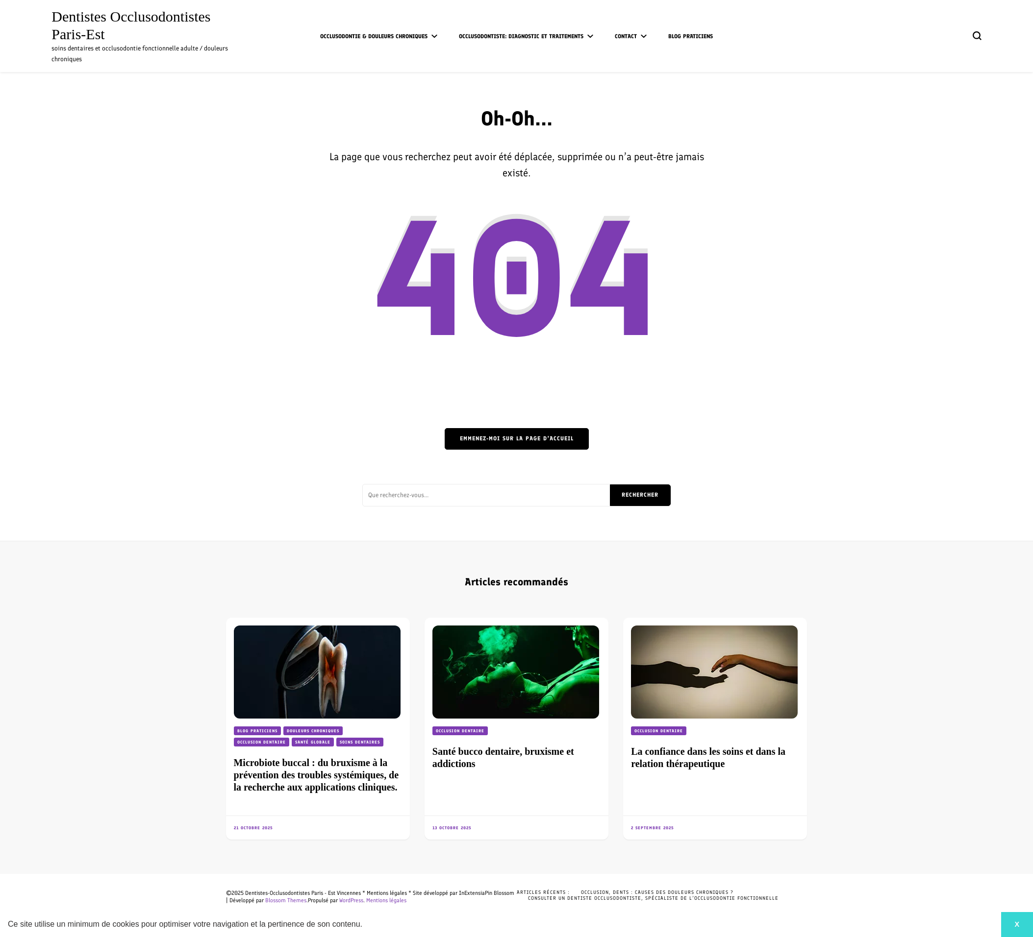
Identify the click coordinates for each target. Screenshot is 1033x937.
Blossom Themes (285, 900)
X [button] (1016, 924)
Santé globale (312, 742)
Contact (626, 36)
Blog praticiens (690, 36)
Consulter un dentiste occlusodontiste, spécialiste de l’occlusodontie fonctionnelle (653, 898)
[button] (366, 925)
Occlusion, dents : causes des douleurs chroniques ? (657, 892)
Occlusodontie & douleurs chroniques (374, 36)
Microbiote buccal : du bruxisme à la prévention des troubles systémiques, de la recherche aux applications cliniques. (316, 775)
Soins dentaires (360, 742)
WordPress (351, 900)
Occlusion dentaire (261, 742)
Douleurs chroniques (313, 730)
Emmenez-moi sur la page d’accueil (517, 438)
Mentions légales (386, 900)
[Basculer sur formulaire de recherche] (977, 35)
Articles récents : (543, 892)
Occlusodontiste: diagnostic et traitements (521, 36)
